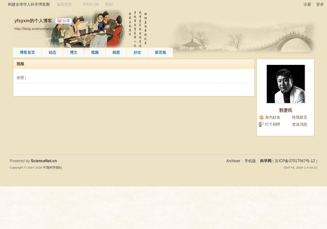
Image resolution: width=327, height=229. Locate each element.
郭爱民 (285, 110)
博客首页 (27, 52)
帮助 (109, 4)
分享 (66, 21)
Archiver (233, 161)
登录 (320, 4)
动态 (52, 52)
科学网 (265, 161)
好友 (137, 52)
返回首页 (64, 4)
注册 (307, 4)
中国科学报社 (52, 167)
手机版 (250, 161)
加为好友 (272, 117)
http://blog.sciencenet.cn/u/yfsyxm (42, 28)
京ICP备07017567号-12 (295, 161)
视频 (95, 52)
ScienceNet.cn (44, 161)
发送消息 (299, 124)
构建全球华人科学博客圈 (29, 4)
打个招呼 (272, 124)
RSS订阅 (91, 4)
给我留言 (299, 117)
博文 (73, 52)
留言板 (160, 52)
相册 (116, 52)
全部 (20, 77)
